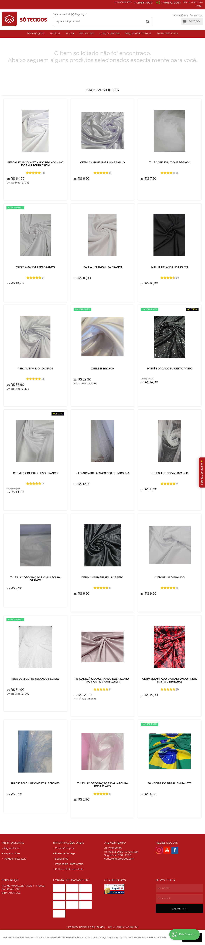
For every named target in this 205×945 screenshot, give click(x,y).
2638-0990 (143, 2)
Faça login (81, 14)
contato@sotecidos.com (119, 859)
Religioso (86, 33)
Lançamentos (109, 33)
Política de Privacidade (69, 869)
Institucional (13, 842)
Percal (55, 33)
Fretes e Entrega (65, 853)
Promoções (36, 33)
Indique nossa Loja (15, 859)
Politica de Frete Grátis (69, 864)
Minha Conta (180, 15)
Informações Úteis (68, 842)
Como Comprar (64, 848)
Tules (70, 33)
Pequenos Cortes (138, 33)
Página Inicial (12, 848)
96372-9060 (171, 2)
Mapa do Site (12, 853)
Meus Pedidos (167, 33)
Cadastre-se (196, 15)
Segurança (61, 859)
